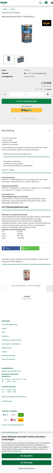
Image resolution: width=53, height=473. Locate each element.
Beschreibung (8, 130)
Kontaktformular (7, 401)
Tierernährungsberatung (9, 324)
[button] (5, 94)
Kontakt (4, 352)
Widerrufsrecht (6, 348)
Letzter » (13, 9)
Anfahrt (4, 328)
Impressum (5, 336)
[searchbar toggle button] (40, 3)
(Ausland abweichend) (40, 73)
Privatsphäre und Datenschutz (11, 340)
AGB (3, 332)
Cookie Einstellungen (8, 359)
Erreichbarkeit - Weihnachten (11, 344)
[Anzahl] (26, 94)
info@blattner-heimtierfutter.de (16, 397)
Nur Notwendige (26, 463)
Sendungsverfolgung (8, 355)
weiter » (5, 9)
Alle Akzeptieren (27, 456)
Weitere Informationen (26, 468)
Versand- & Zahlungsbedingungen (13, 425)
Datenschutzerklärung (14, 451)
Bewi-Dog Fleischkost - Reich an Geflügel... (26, 286)
